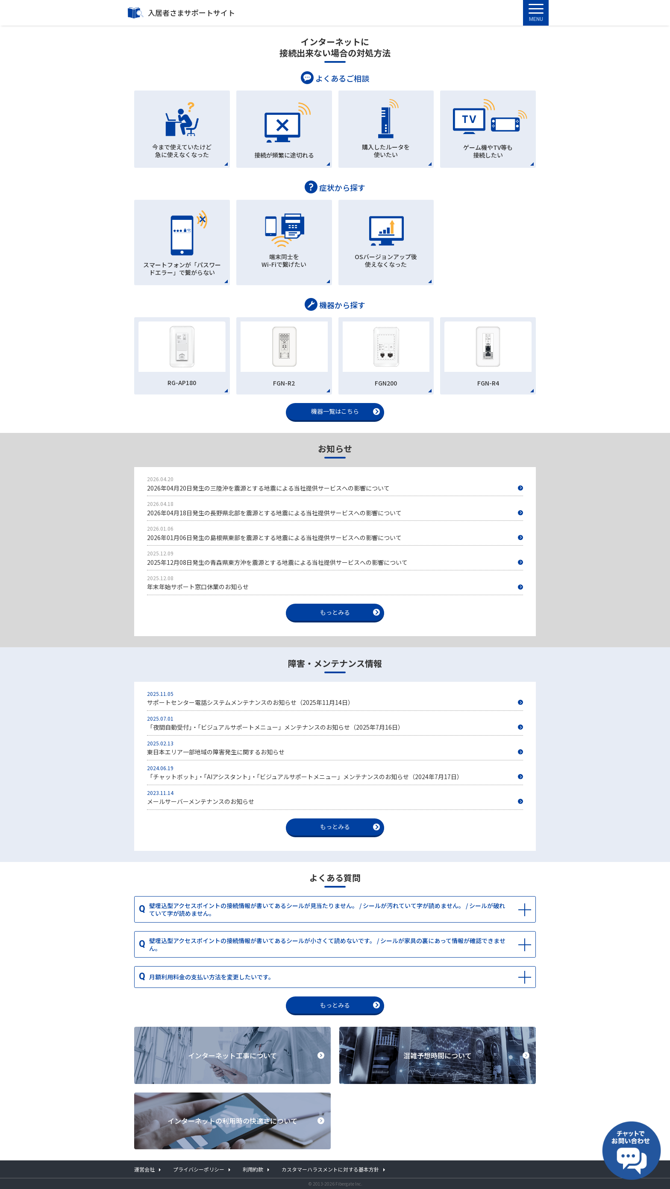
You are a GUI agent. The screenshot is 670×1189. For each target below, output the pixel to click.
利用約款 (253, 1169)
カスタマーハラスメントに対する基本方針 (330, 1169)
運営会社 (144, 1169)
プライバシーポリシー (198, 1169)
